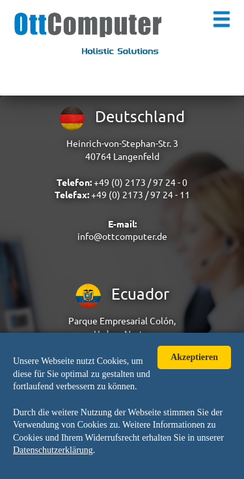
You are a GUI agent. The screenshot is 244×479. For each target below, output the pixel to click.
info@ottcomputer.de (122, 236)
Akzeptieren (194, 357)
